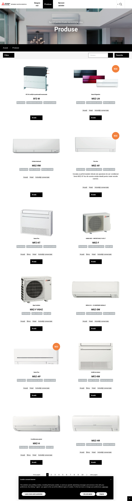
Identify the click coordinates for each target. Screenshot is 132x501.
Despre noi (37, 4)
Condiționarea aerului (34, 102)
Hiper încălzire (35, 169)
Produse (47, 4)
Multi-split (109, 246)
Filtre (6, 55)
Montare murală (109, 102)
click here (105, 487)
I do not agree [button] (87, 494)
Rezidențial (21, 102)
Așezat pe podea (50, 102)
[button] (110, 479)
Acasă (5, 48)
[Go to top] (129, 498)
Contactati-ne (109, 4)
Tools (98, 4)
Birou (29, 254)
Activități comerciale (102, 110)
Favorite (119, 55)
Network (120, 4)
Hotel (91, 110)
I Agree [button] (101, 494)
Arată (34, 118)
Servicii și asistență (61, 4)
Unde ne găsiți (78, 4)
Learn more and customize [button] (33, 494)
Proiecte (90, 4)
